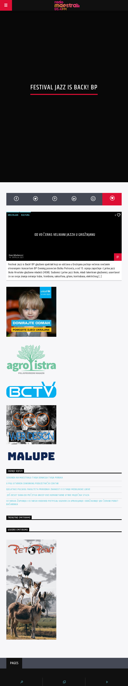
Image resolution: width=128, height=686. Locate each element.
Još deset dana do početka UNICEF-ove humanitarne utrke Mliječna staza (47, 456)
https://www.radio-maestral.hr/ (26, 667)
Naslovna (93, 666)
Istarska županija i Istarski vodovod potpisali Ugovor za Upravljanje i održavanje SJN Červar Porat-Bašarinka (62, 463)
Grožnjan (13, 176)
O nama (92, 670)
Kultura (25, 176)
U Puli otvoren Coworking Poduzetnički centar (32, 444)
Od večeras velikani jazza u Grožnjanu (64, 195)
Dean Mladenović (16, 216)
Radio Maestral (64, 647)
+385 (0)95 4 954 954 (22, 673)
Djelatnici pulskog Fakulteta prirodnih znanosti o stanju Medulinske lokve (48, 450)
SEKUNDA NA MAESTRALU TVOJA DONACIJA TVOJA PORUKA (34, 438)
